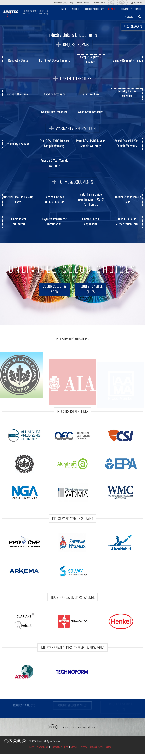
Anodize (76, 9)
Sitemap (74, 746)
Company (126, 9)
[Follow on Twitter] (118, 2)
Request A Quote (61, 2)
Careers (87, 2)
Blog (71, 2)
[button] (137, 2)
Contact (79, 2)
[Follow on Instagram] (113, 2)
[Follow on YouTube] (126, 2)
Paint (64, 9)
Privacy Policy (42, 746)
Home (31, 746)
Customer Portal (99, 2)
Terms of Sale (56, 746)
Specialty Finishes (94, 9)
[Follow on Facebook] (109, 2)
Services (113, 9)
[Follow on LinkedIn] (122, 2)
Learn (138, 9)
